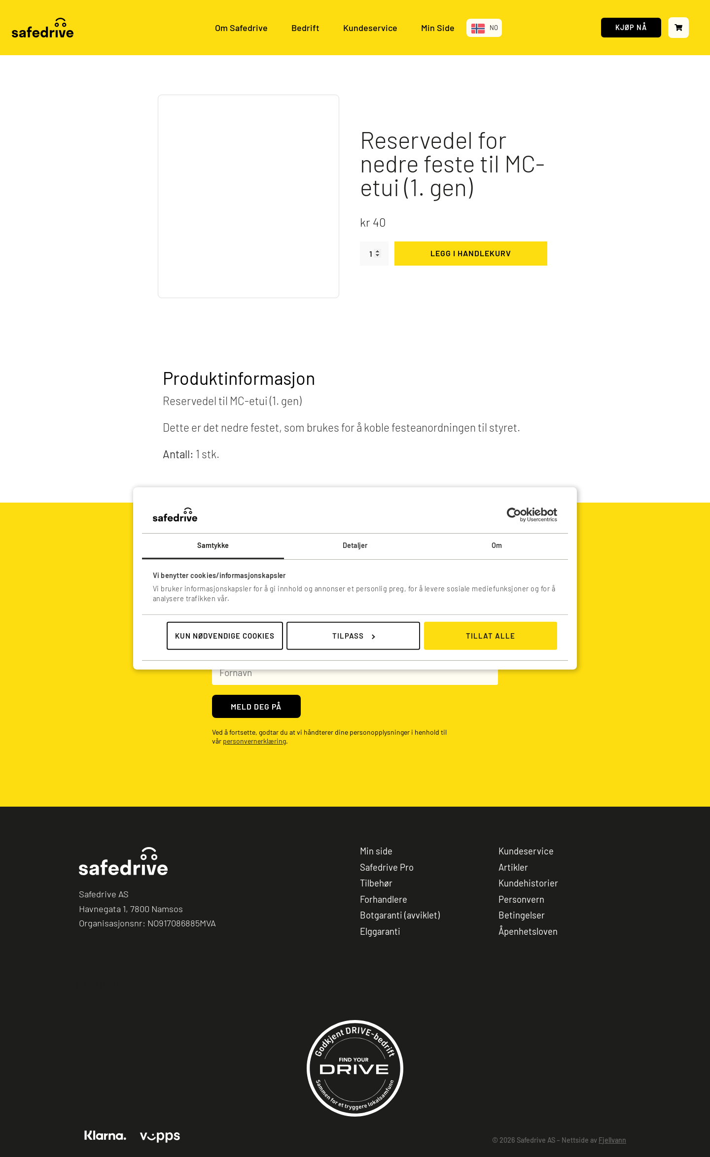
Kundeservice (370, 27)
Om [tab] (497, 545)
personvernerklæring (254, 741)
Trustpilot (97, 984)
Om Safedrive (241, 27)
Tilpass (353, 635)
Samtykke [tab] (213, 545)
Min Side (438, 27)
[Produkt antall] (374, 253)
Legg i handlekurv (470, 253)
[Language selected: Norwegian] (484, 28)
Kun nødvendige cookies (225, 635)
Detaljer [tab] (355, 545)
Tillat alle (490, 635)
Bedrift (305, 27)
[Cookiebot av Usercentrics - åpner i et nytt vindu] (514, 514)
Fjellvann (612, 1140)
